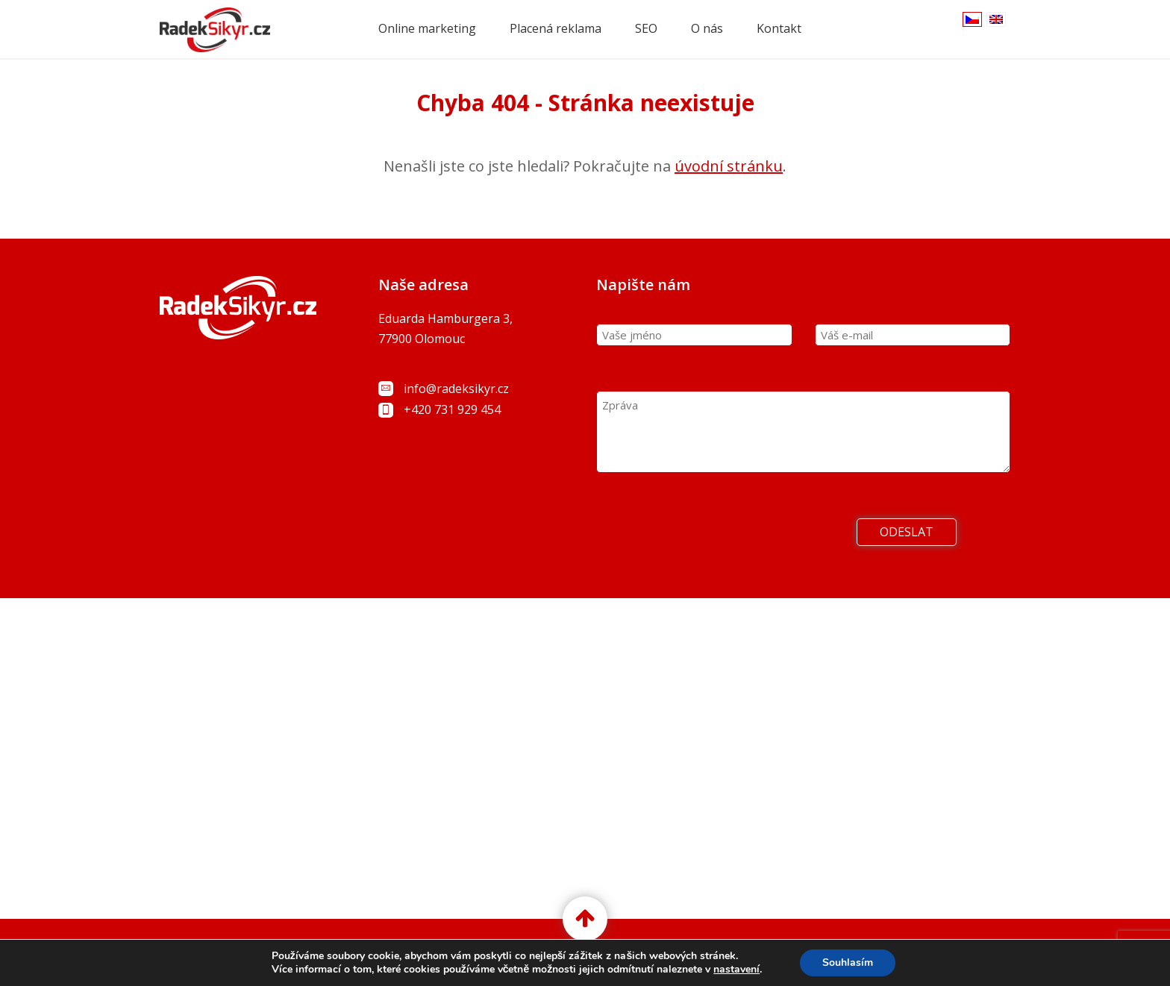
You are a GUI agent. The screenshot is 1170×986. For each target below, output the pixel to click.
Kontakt (779, 28)
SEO (646, 28)
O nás (707, 28)
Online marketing (427, 28)
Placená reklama (555, 28)
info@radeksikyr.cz (456, 388)
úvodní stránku (729, 166)
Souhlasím (847, 962)
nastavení (736, 969)
